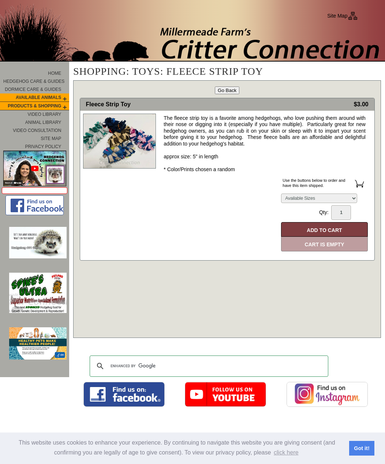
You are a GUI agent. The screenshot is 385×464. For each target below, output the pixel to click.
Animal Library (43, 122)
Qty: (335, 212)
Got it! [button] (361, 448)
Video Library (44, 114)
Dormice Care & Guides (33, 89)
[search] (208, 366)
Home (54, 73)
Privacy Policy (43, 146)
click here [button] (286, 452)
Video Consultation (37, 130)
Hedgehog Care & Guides (33, 81)
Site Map (337, 16)
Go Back (227, 90)
